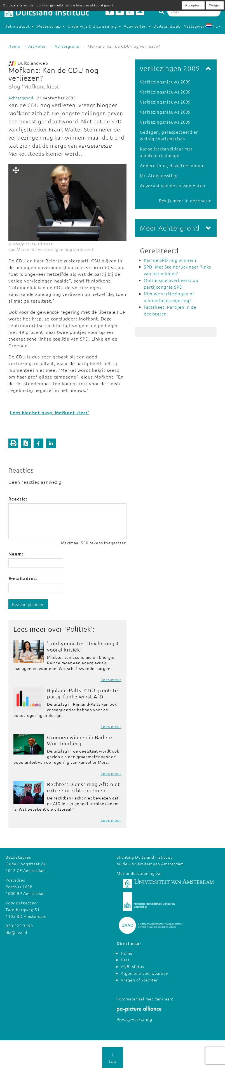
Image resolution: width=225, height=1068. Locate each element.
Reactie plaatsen (28, 604)
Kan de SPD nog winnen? (170, 260)
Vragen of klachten (140, 980)
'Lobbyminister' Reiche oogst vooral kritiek (83, 646)
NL (213, 26)
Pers (125, 959)
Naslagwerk (195, 26)
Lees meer (111, 679)
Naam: (15, 553)
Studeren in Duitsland (28, 37)
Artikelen (37, 46)
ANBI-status (132, 966)
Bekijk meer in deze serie (185, 200)
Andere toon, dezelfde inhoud (172, 165)
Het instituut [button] (19, 26)
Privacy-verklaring (134, 1019)
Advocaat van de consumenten (172, 185)
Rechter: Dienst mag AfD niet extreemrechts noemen (83, 787)
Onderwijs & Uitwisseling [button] (94, 26)
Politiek (78, 629)
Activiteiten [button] (137, 26)
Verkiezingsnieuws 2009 (165, 82)
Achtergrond (67, 46)
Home (14, 46)
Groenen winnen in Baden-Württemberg (79, 740)
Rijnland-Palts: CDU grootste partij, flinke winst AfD (82, 693)
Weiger (214, 5)
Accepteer (193, 5)
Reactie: (17, 498)
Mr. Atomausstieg (159, 175)
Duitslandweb (167, 26)
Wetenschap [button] (50, 26)
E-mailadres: (22, 578)
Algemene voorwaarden (144, 973)
